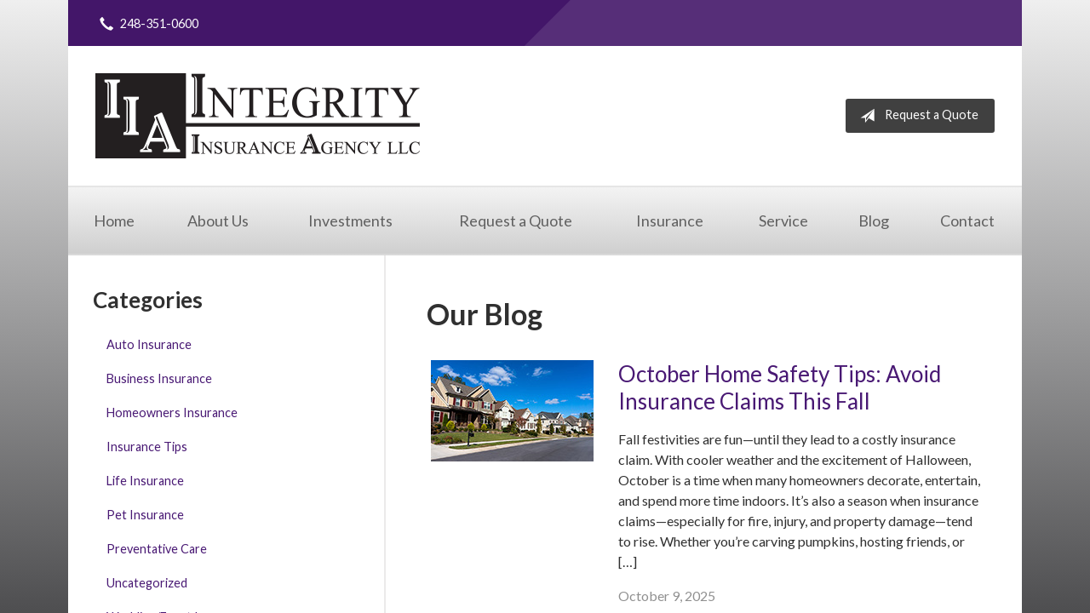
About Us (218, 220)
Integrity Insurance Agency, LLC (257, 115)
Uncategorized (146, 583)
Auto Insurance (149, 344)
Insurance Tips (146, 446)
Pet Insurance (145, 514)
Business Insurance (159, 378)
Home (114, 220)
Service (783, 220)
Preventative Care (156, 548)
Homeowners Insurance (172, 412)
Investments (350, 220)
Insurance (669, 220)
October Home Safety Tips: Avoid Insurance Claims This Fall (779, 387)
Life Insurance (145, 480)
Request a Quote (915, 116)
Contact (967, 220)
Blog (873, 220)
